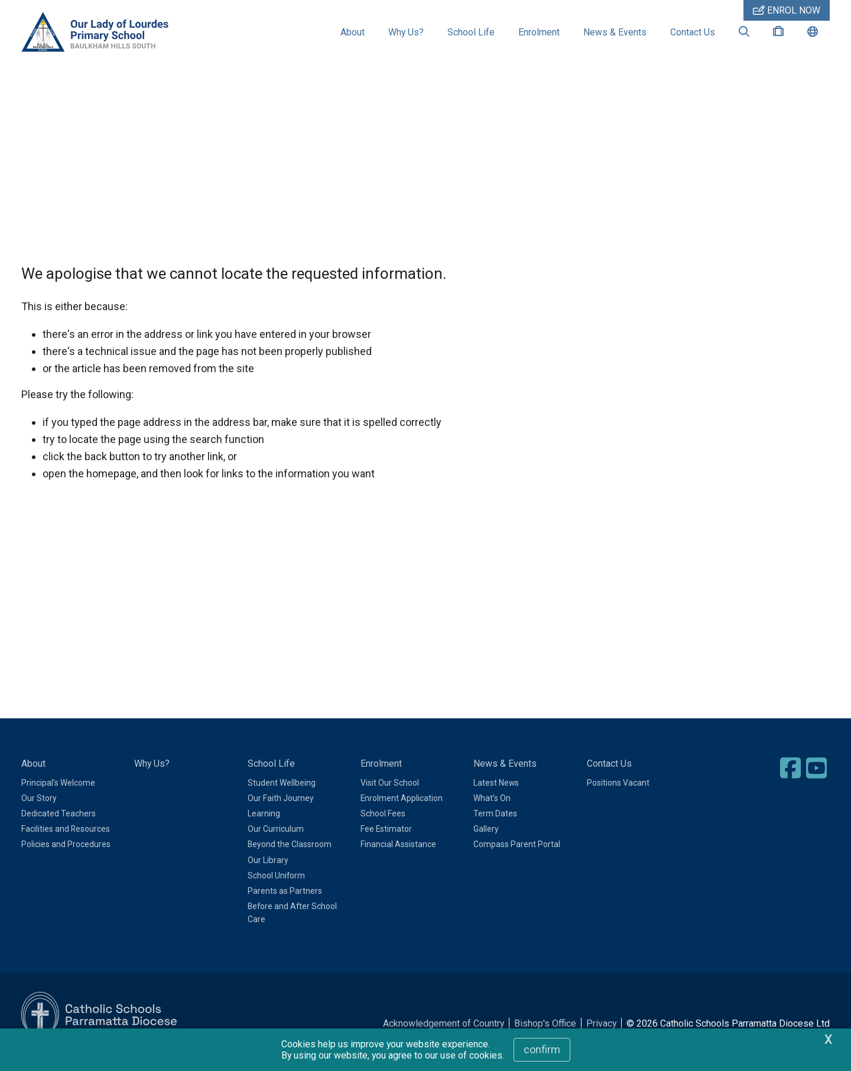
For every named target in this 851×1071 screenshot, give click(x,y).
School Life (471, 32)
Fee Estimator (386, 845)
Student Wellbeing (282, 799)
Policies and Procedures (66, 860)
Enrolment (539, 32)
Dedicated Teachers (58, 830)
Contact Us (692, 32)
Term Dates (495, 830)
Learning (264, 830)
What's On (492, 814)
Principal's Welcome (58, 799)
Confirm (542, 1049)
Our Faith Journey (281, 814)
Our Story (39, 814)
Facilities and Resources (65, 845)
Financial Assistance (398, 860)
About (352, 32)
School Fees (382, 830)
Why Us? (406, 32)
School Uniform (276, 892)
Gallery (486, 845)
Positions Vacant (618, 799)
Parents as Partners (285, 907)
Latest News (496, 799)
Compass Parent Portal (516, 860)
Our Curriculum (276, 845)
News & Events (615, 32)
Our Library (268, 876)
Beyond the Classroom (290, 860)
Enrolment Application (401, 814)
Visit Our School (389, 799)
